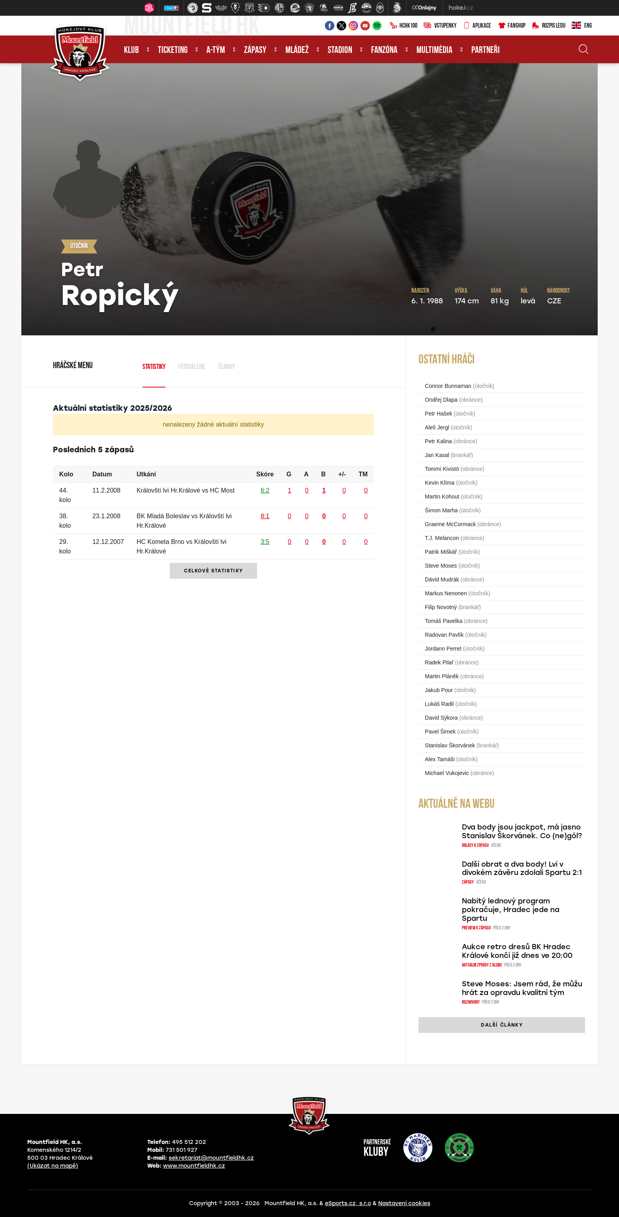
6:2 (265, 490)
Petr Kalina (438, 441)
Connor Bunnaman (448, 386)
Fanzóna (384, 50)
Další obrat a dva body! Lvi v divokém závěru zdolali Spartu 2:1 (522, 868)
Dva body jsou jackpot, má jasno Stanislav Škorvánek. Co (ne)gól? (522, 831)
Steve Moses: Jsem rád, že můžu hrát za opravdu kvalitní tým (522, 988)
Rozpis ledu (548, 26)
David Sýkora (441, 718)
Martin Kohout (442, 496)
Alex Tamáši (439, 759)
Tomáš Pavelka (443, 621)
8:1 (265, 516)
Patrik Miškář (441, 552)
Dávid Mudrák (442, 579)
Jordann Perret (443, 648)
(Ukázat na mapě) (52, 1165)
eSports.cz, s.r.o (348, 1203)
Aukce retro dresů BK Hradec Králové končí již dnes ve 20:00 (517, 951)
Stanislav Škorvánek (450, 745)
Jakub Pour (439, 690)
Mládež (297, 50)
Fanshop (511, 26)
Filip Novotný (441, 607)
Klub (131, 50)
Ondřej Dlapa (441, 400)
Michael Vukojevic (447, 773)
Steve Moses (441, 565)
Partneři (485, 50)
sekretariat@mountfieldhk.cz (211, 1158)
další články (501, 1025)
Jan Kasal (437, 455)
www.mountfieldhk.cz (194, 1165)
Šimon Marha (441, 510)
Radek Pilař (439, 662)
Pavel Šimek (440, 731)
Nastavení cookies (404, 1203)
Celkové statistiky (213, 571)
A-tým (215, 50)
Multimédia (434, 50)
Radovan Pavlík (444, 635)
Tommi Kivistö (442, 469)
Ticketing (173, 50)
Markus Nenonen (446, 593)
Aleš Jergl (437, 427)
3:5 (265, 541)
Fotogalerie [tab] (192, 367)
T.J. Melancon (442, 538)
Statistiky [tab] (154, 367)
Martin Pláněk (442, 676)
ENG (582, 26)
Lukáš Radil (439, 704)
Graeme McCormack (450, 524)
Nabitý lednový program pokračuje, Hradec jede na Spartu (510, 910)
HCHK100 (403, 26)
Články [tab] (226, 367)
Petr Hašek (438, 413)
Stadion (340, 50)
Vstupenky (440, 26)
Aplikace (477, 26)
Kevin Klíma (439, 483)
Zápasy (255, 50)
